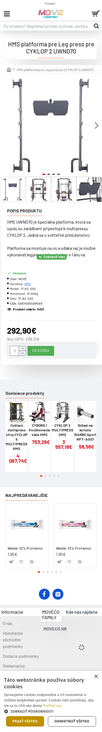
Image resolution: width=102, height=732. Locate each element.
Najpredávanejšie (26, 495)
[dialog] (51, 701)
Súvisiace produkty (24, 393)
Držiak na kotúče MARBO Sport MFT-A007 (85, 432)
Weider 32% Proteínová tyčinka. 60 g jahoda (75, 548)
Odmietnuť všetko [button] (71, 721)
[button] (96, 125)
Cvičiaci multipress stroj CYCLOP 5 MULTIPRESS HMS (16, 437)
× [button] (96, 677)
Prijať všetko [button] (25, 721)
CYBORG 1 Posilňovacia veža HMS (39, 430)
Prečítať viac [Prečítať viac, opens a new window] (52, 705)
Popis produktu (24, 210)
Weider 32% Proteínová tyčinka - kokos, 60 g (27, 548)
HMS (27, 284)
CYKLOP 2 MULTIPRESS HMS (62, 430)
